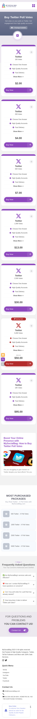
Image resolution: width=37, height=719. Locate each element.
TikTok (5, 670)
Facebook (6, 681)
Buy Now (18, 90)
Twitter (5, 678)
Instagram (6, 672)
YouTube (5, 675)
